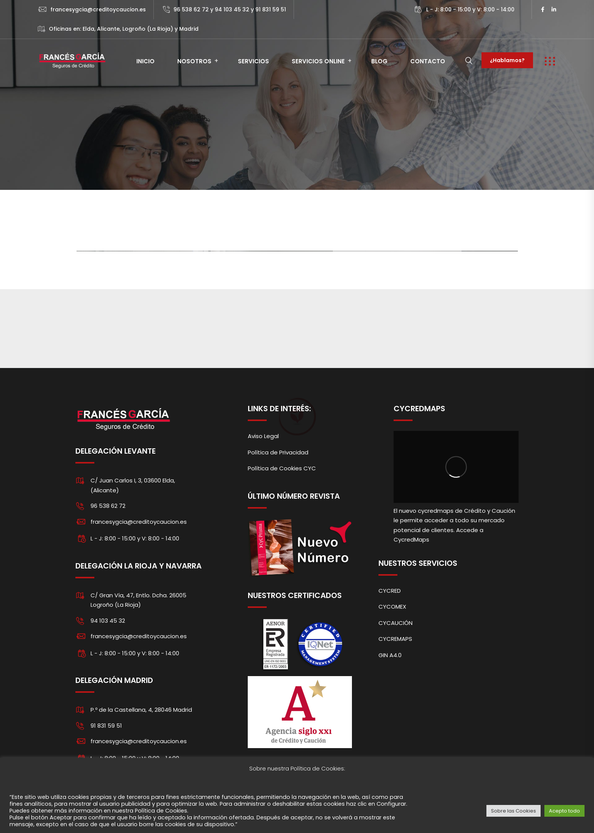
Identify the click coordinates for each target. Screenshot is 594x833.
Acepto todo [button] (564, 810)
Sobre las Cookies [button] (513, 810)
